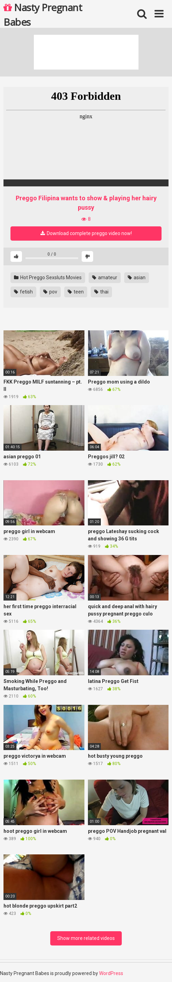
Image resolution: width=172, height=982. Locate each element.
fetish (23, 292)
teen (76, 292)
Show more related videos (86, 938)
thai (101, 292)
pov (50, 292)
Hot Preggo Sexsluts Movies (48, 277)
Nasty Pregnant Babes (42, 14)
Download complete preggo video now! (86, 233)
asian (136, 277)
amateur (104, 277)
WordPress (111, 973)
